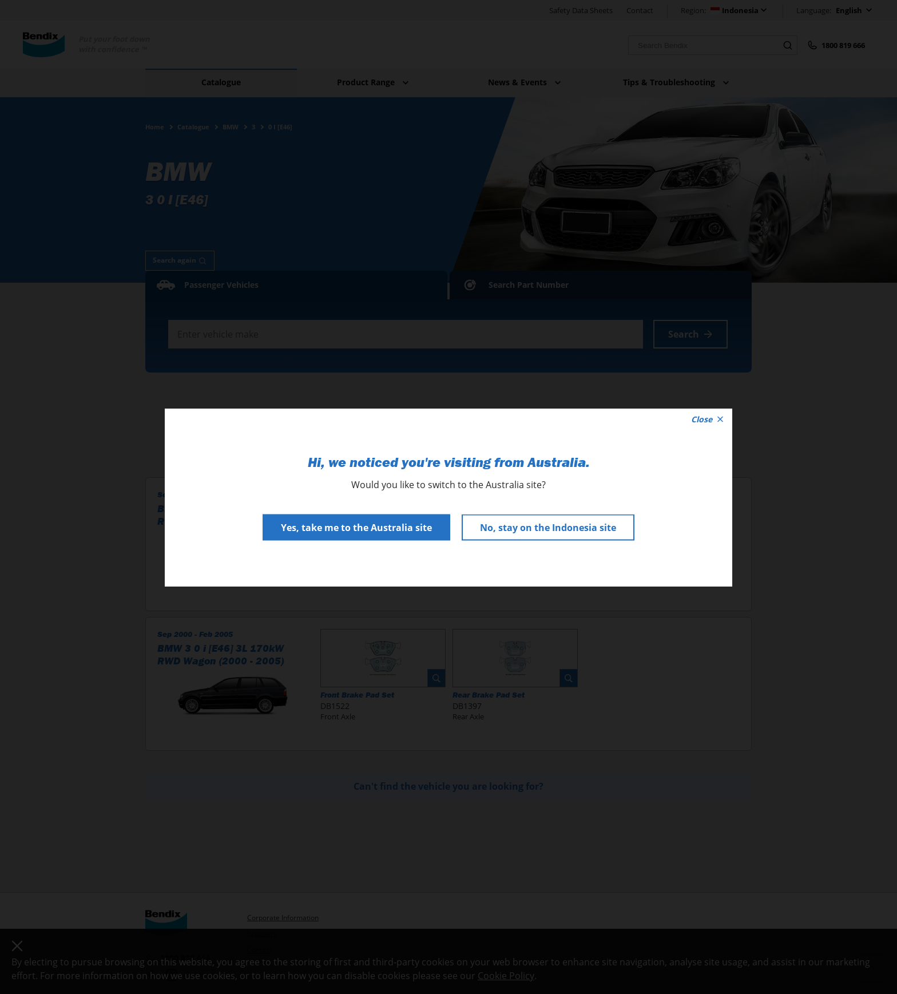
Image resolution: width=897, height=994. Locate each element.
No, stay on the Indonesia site (548, 527)
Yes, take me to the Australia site (356, 527)
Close (707, 418)
